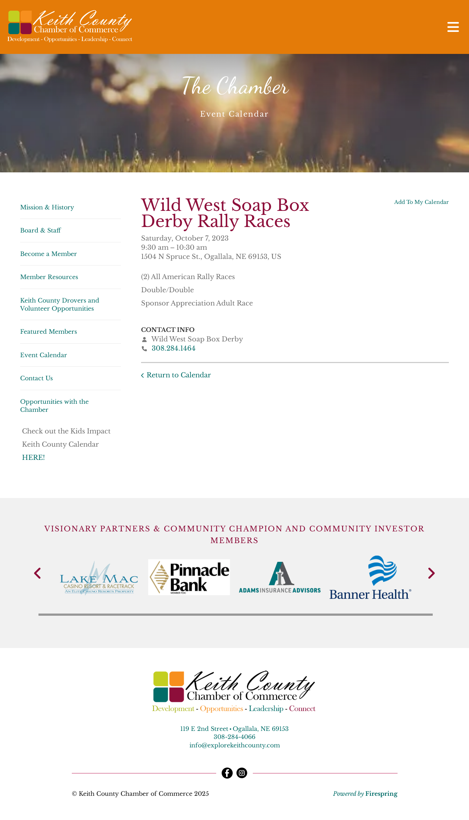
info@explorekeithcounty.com (234, 745)
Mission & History (47, 207)
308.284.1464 (174, 348)
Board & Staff (40, 230)
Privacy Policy (236, 793)
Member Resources (49, 277)
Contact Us (36, 378)
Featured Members (48, 331)
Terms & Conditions (295, 793)
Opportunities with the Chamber (54, 405)
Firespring (381, 793)
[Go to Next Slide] (431, 573)
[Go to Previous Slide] (38, 573)
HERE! (34, 458)
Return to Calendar (179, 375)
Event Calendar (43, 355)
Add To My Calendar (421, 202)
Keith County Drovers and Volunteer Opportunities (59, 304)
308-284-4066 (234, 736)
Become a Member (48, 253)
